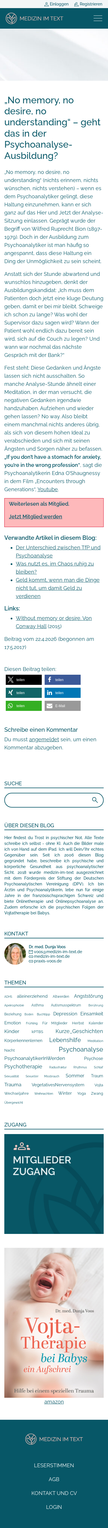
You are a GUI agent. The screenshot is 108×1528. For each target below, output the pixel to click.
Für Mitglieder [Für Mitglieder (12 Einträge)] (54, 1023)
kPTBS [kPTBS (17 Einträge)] (37, 1032)
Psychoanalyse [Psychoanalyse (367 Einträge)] (81, 1049)
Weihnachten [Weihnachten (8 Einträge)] (43, 1094)
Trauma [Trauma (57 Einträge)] (12, 1084)
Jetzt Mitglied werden (35, 516)
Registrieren (88, 4)
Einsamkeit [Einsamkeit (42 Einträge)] (91, 1014)
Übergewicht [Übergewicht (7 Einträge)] (13, 1103)
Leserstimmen (54, 1465)
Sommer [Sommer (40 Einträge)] (75, 1075)
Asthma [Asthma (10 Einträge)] (37, 1005)
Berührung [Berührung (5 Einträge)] (95, 1005)
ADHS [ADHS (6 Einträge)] (8, 996)
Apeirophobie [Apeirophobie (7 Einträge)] (14, 1005)
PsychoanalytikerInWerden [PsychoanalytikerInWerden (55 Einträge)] (34, 1058)
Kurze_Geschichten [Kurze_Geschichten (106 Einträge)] (79, 1031)
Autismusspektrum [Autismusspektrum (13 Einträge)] (66, 1005)
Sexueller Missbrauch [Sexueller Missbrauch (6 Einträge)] (42, 1076)
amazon (54, 1402)
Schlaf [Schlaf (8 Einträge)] (98, 1067)
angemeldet (44, 739)
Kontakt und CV (54, 1493)
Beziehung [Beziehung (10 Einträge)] (12, 1014)
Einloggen (56, 4)
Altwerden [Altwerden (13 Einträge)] (61, 996)
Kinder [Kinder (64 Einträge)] (11, 1031)
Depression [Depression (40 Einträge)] (65, 1014)
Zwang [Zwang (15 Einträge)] (97, 1093)
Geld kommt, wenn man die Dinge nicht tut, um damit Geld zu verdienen (58, 588)
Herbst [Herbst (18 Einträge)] (78, 1023)
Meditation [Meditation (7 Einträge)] (95, 1041)
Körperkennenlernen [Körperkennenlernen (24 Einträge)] (23, 1040)
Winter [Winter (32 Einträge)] (65, 1093)
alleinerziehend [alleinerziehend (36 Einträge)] (32, 996)
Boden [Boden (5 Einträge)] (28, 1014)
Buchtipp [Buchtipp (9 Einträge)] (43, 1014)
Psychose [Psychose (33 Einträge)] (93, 1058)
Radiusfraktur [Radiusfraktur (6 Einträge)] (58, 1067)
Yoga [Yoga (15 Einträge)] (81, 1093)
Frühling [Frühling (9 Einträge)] (32, 1023)
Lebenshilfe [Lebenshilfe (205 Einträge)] (65, 1040)
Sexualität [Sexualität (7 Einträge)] (11, 1076)
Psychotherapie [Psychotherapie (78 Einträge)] (23, 1067)
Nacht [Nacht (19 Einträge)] (9, 1050)
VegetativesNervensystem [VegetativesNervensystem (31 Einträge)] (58, 1084)
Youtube (47, 489)
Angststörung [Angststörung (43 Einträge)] (88, 996)
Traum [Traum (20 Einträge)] (97, 1076)
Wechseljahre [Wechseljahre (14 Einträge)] (16, 1093)
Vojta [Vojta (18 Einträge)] (98, 1085)
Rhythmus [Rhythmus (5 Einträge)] (80, 1067)
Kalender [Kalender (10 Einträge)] (96, 1023)
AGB (54, 1479)
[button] (24, 680)
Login (54, 1507)
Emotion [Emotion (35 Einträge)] (12, 1023)
